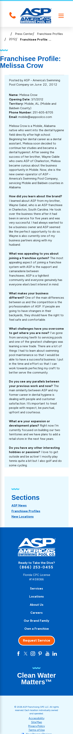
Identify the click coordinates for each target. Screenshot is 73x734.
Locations (36, 596)
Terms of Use (36, 730)
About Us (36, 605)
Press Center (24, 34)
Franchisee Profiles (50, 34)
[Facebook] (18, 653)
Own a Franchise (36, 628)
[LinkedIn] (54, 653)
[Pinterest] (40, 653)
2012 (12, 39)
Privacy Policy (36, 726)
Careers (36, 612)
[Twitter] (25, 653)
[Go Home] (7, 33)
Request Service (36, 640)
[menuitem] (19, 505)
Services (36, 588)
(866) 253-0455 (36, 567)
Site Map (36, 722)
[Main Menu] (61, 15)
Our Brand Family (36, 620)
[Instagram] (33, 653)
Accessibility (36, 718)
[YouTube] (47, 653)
